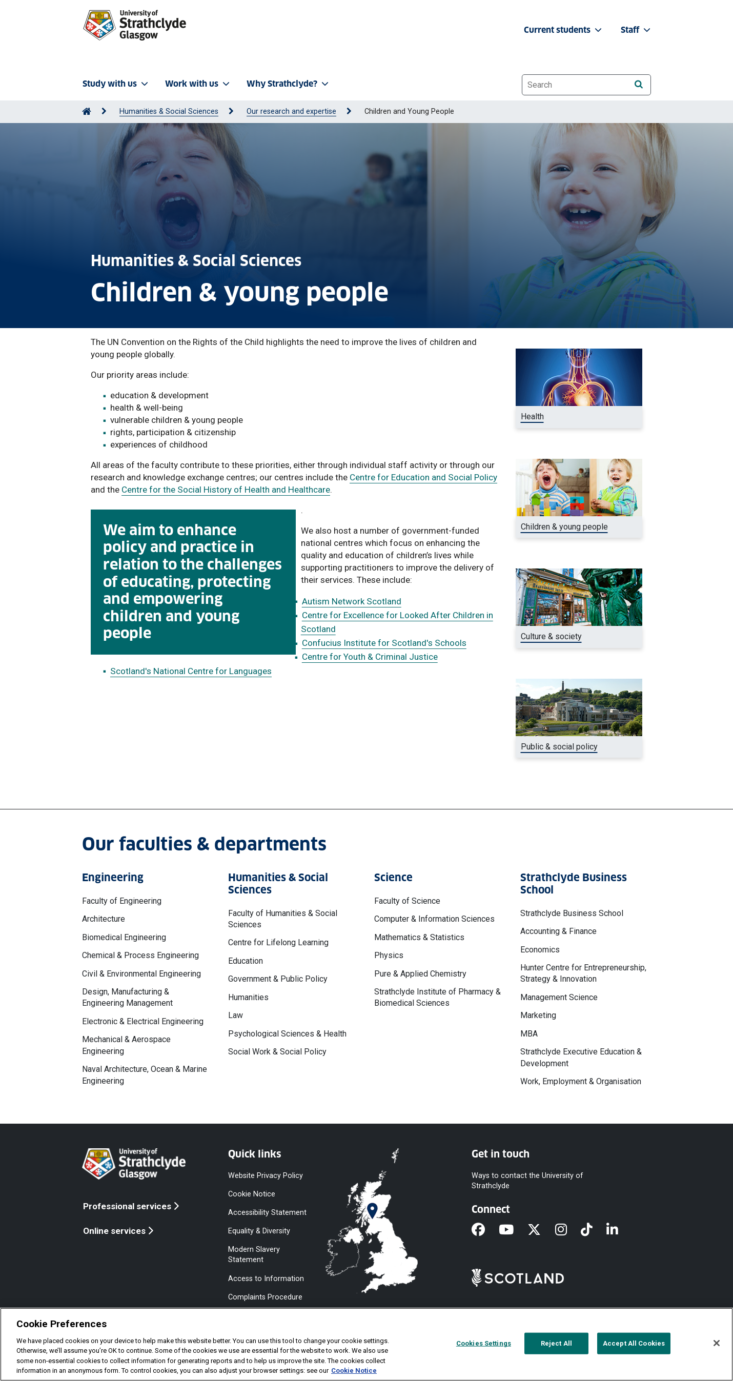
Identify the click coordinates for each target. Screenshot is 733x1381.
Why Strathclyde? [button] (289, 83)
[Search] (638, 84)
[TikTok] (593, 1230)
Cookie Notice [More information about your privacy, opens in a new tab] (354, 1370)
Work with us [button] (198, 83)
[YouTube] (513, 1230)
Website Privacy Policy (265, 1175)
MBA (529, 1034)
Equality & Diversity (259, 1231)
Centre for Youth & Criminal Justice (370, 657)
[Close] (716, 1343)
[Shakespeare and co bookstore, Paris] (579, 636)
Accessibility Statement (267, 1212)
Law (235, 1015)
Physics (388, 955)
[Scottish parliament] (579, 747)
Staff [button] (637, 30)
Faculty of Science (407, 901)
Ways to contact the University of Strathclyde (527, 1180)
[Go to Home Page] (86, 111)
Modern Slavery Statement (254, 1254)
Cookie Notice (251, 1193)
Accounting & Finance (558, 931)
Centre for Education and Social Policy (423, 477)
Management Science (559, 997)
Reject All (556, 1343)
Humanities (248, 997)
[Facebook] (485, 1230)
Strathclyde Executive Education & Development (581, 1057)
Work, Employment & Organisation (580, 1081)
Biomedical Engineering (124, 937)
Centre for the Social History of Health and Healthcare (225, 489)
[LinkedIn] (619, 1230)
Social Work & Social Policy (277, 1052)
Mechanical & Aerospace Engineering (126, 1044)
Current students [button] (564, 30)
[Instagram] (568, 1230)
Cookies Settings (483, 1343)
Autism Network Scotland (351, 601)
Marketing (538, 1015)
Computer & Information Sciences (434, 919)
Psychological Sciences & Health (287, 1034)
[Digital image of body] (579, 417)
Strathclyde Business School (571, 913)
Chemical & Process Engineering (140, 955)
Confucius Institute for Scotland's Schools (384, 643)
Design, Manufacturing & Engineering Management (127, 997)
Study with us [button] (116, 83)
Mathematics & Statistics (419, 937)
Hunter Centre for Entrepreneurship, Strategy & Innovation (583, 973)
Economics (540, 949)
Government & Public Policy (278, 979)
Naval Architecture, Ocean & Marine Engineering (144, 1074)
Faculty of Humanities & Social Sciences (282, 918)
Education (245, 961)
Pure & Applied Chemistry (420, 974)
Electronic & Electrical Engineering (142, 1021)
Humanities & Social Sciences (168, 111)
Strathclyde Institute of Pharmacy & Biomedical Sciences (437, 997)
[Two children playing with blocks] (579, 527)
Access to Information (266, 1278)
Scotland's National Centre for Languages (191, 671)
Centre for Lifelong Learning (278, 942)
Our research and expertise (291, 111)
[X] (541, 1230)
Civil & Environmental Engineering (141, 974)
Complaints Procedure (265, 1296)
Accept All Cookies (634, 1343)
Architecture (103, 919)
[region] (366, 1344)
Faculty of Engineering (121, 901)
